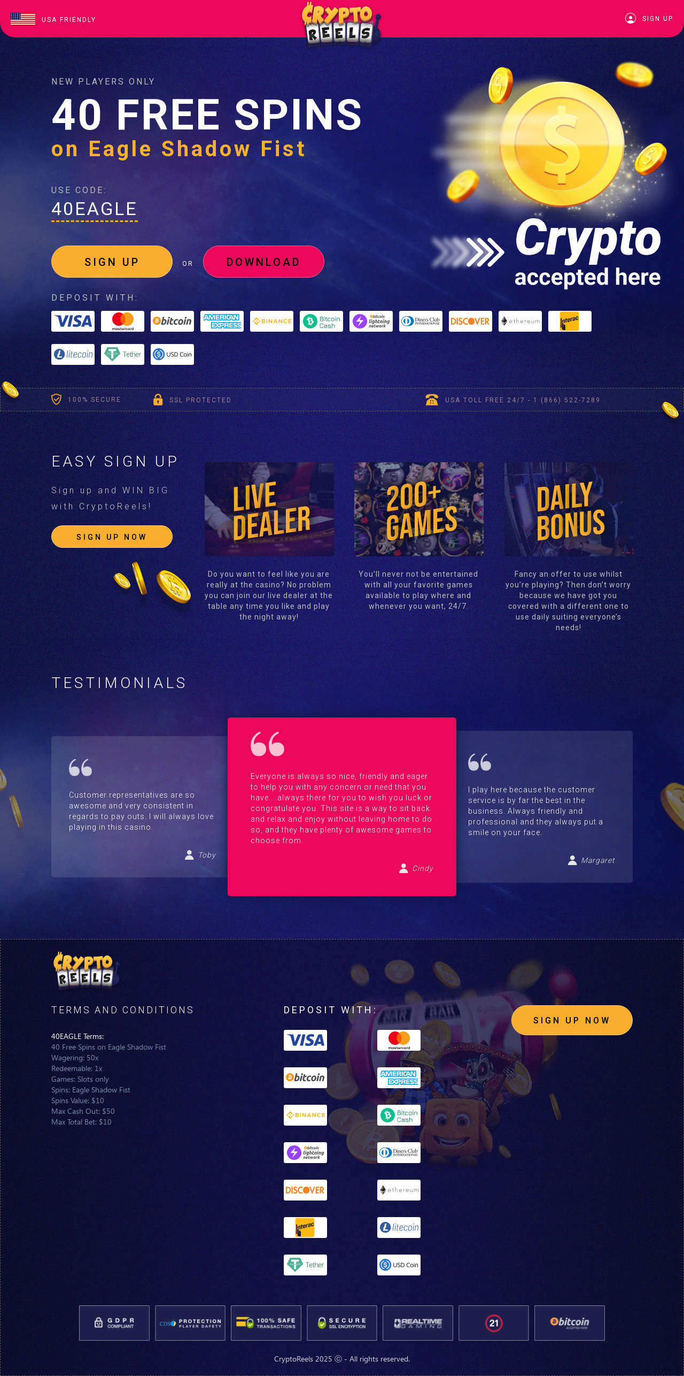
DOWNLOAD (264, 262)
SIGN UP (112, 262)
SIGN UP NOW (111, 537)
